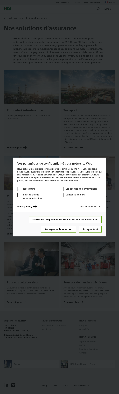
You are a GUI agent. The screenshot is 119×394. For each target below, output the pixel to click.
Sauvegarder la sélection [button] (58, 229)
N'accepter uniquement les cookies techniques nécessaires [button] (65, 219)
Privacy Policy (27, 206)
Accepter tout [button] (90, 229)
